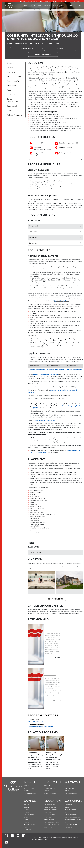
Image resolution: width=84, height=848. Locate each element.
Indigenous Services (29, 824)
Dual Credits (47, 812)
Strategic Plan (69, 827)
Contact (10, 110)
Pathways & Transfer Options (52, 822)
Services (55, 5)
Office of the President (71, 824)
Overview (11, 63)
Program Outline (14, 76)
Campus (47, 5)
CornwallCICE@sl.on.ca (74, 369)
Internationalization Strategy (72, 819)
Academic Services (49, 804)
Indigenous (57, 1)
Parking (26, 827)
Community (72, 5)
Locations (11, 94)
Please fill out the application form (45, 420)
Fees (39, 5)
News (66, 822)
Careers (67, 812)
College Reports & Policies (72, 817)
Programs (11, 10)
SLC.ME (23, 1)
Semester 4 (55, 243)
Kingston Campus (55, 599)
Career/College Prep (50, 807)
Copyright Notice (42, 839)
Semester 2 (55, 232)
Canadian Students (55, 552)
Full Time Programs (49, 814)
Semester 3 (55, 237)
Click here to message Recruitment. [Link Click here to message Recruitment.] (40, 726)
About (63, 5)
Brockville (26, 807)
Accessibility (68, 804)
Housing (26, 822)
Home (5, 10)
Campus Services (29, 814)
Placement (11, 85)
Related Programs (14, 115)
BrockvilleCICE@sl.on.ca (55, 369)
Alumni (68, 1)
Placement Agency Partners (52, 824)
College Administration (71, 814)
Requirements (13, 81)
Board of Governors (70, 809)
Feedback (76, 837)
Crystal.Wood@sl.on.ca (61, 301)
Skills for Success (43, 54)
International (45, 1)
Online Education (49, 819)
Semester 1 (55, 226)
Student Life (27, 829)
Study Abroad (48, 827)
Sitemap (34, 839)
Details (10, 67)
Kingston (26, 804)
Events (60, 49)
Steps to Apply (26, 49)
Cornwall (26, 809)
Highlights (11, 72)
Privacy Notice (57, 837)
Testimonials (12, 106)
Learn (26, 5)
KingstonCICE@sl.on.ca (37, 369)
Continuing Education (50, 809)
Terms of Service (67, 837)
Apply (33, 5)
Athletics (26, 812)
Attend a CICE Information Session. (45, 374)
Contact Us (32, 1)
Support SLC (77, 1)
